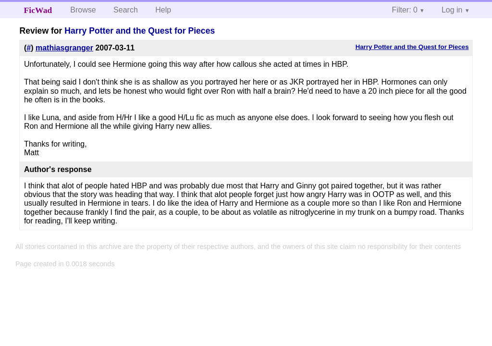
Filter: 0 (405, 10)
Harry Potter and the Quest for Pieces (139, 31)
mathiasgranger (64, 48)
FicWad (38, 10)
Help (163, 10)
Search (125, 10)
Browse (83, 10)
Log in (452, 10)
